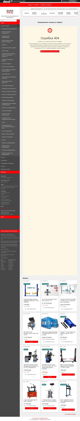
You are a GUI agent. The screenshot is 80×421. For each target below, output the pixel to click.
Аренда (4, 140)
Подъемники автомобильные (9, 28)
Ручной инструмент (6, 63)
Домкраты (4, 44)
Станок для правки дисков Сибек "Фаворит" (30, 400)
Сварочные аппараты (7, 137)
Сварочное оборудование (8, 142)
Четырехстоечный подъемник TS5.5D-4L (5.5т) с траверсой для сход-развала (68, 301)
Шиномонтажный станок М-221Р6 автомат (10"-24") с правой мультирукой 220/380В (49, 367)
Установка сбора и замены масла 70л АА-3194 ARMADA (49, 400)
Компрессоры (5, 50)
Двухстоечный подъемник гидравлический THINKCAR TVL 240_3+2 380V (67, 366)
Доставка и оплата (5, 169)
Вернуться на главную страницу (50, 51)
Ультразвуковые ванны (8, 85)
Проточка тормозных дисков (9, 94)
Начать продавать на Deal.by (19, 1)
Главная (26, 13)
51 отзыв (65, 1)
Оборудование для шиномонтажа (6, 32)
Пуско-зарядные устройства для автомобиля (9, 70)
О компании (4, 160)
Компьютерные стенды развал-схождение (7, 41)
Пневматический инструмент (9, 47)
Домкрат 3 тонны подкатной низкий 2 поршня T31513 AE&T (67, 333)
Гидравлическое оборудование (6, 36)
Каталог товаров (5, 26)
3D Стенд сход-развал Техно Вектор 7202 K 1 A (49, 300)
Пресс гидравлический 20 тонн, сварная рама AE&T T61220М (67, 401)
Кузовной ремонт (6, 74)
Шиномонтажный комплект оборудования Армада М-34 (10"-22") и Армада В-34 (31, 366)
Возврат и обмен (68, 13)
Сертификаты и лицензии (7, 163)
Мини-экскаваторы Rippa (8, 134)
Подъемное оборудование (8, 150)
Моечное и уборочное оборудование (7, 153)
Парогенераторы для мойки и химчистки (9, 77)
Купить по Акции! (46, 4)
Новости (3, 157)
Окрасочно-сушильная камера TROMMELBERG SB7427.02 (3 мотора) (50, 333)
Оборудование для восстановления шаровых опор (8, 127)
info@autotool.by (5, 208)
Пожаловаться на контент (45, 419)
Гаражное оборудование (8, 100)
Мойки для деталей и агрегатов (7, 82)
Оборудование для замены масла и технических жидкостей (8, 55)
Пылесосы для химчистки (8, 66)
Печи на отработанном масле (9, 91)
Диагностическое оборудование (6, 114)
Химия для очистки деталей (8, 88)
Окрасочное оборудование (8, 107)
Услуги (3, 122)
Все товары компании (70, 414)
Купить (31, 341)
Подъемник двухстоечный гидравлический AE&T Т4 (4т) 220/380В (31, 301)
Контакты (52, 13)
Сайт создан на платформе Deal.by (40, 418)
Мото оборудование (7, 131)
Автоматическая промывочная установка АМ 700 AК (31, 333)
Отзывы (3, 166)
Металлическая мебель (7, 97)
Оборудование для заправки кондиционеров (9, 104)
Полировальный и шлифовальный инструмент (8, 118)
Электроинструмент (7, 110)
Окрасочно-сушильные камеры (7, 60)
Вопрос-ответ (76, 13)
